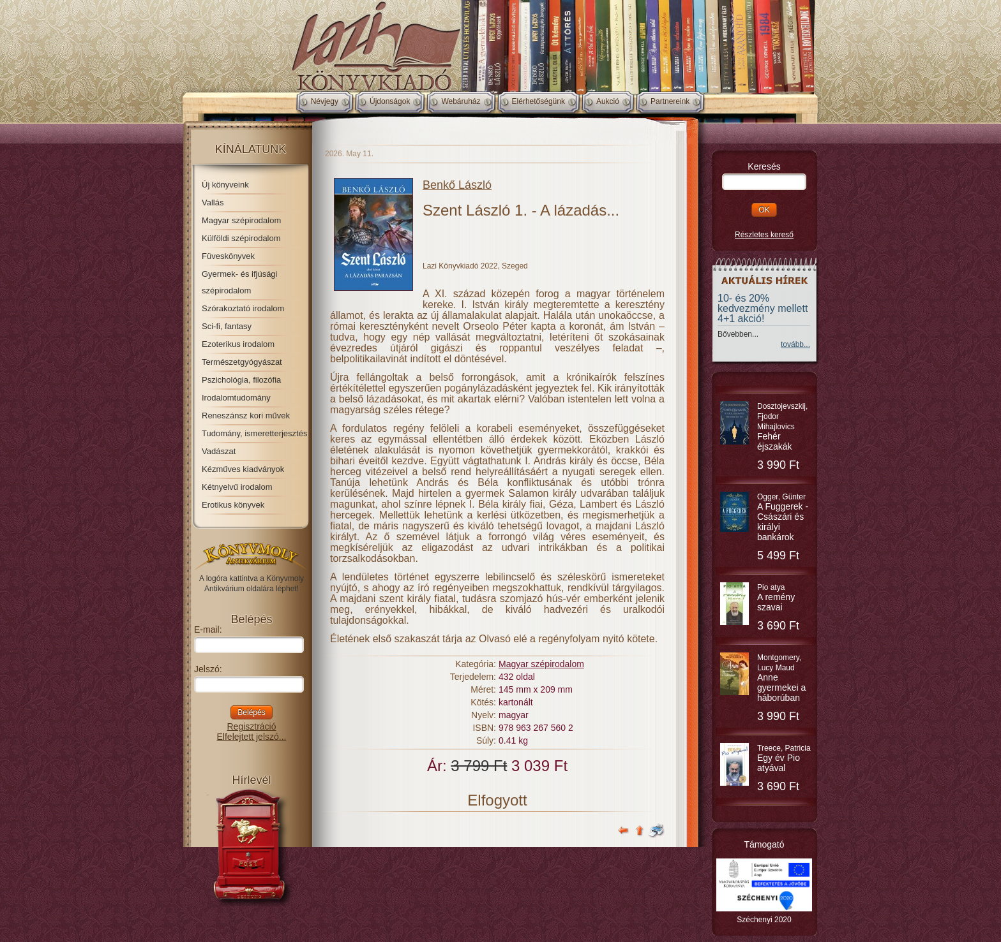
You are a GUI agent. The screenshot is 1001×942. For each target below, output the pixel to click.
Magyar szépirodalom (241, 220)
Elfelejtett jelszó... (252, 737)
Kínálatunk (251, 149)
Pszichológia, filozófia (241, 380)
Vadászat (219, 451)
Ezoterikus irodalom (238, 344)
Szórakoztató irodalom (243, 308)
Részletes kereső (764, 234)
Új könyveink (225, 184)
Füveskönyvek (228, 256)
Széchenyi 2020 (764, 919)
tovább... (795, 344)
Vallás (212, 202)
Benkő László (457, 185)
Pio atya (776, 597)
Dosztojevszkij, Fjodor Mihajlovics (782, 427)
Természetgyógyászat (242, 362)
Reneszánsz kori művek (246, 415)
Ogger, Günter (782, 517)
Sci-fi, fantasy (227, 326)
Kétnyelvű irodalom (237, 487)
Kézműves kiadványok (243, 469)
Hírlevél (251, 780)
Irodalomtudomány (236, 397)
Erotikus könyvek (233, 505)
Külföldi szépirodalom (241, 238)
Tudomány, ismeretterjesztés (254, 433)
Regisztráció (251, 726)
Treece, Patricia (784, 758)
